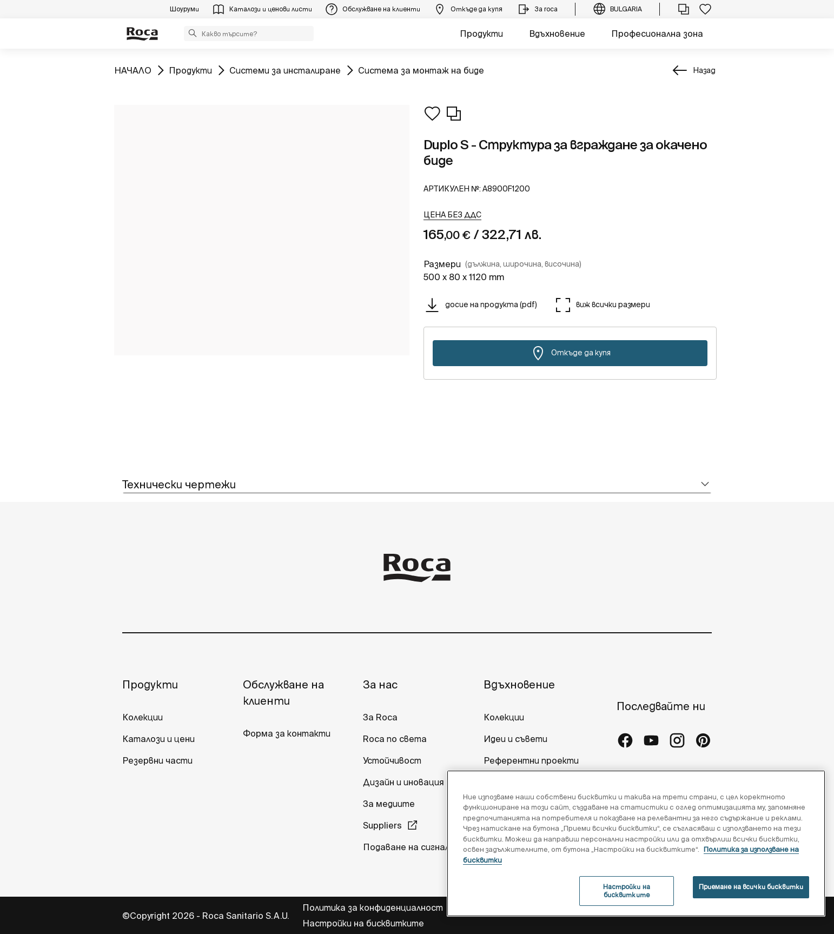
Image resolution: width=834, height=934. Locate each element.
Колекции (142, 717)
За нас (380, 684)
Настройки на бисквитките (363, 923)
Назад (704, 70)
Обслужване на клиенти (283, 692)
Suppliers (382, 825)
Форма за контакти (286, 733)
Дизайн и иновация (403, 782)
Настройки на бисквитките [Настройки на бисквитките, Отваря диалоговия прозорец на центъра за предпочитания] (626, 890)
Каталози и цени (158, 739)
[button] (192, 33)
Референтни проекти (531, 760)
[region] (636, 843)
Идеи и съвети (515, 739)
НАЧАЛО (132, 69)
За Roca (380, 717)
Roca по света (395, 739)
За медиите (389, 804)
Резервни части (157, 760)
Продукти (481, 33)
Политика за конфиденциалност (373, 907)
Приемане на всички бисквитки (751, 886)
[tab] (417, 484)
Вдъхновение (557, 33)
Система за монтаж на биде (421, 69)
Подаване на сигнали (409, 847)
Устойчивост (392, 760)
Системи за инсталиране (285, 69)
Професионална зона (657, 33)
